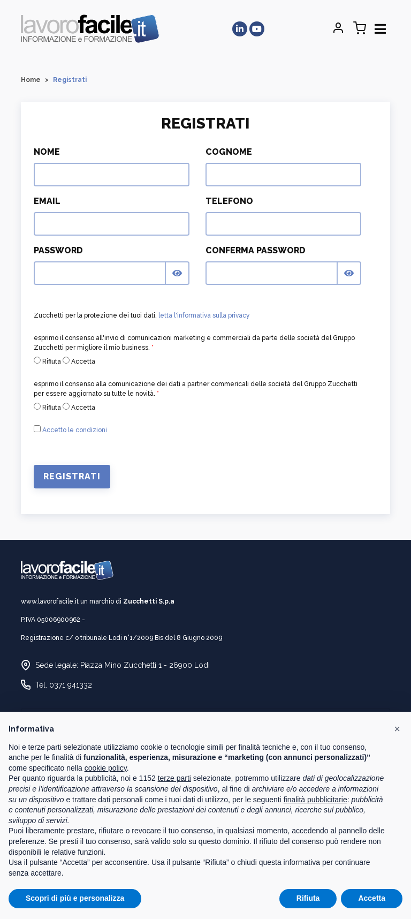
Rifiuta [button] (308, 898)
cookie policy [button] (106, 768)
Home (31, 80)
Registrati (72, 476)
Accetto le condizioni (74, 430)
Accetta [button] (371, 898)
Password (58, 250)
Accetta (79, 361)
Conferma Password (256, 250)
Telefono (229, 201)
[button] (397, 728)
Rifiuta (47, 361)
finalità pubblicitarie (315, 799)
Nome (47, 152)
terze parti (174, 778)
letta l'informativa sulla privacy (204, 315)
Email (47, 201)
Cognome (229, 152)
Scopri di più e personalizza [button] (75, 898)
